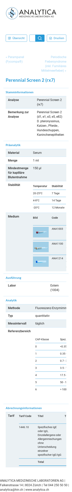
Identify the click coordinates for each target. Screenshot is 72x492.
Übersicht (16, 38)
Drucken (56, 38)
